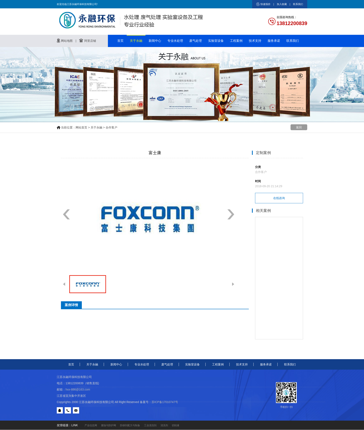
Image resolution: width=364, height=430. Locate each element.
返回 (299, 127)
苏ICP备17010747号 (165, 402)
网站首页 (81, 127)
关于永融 (136, 40)
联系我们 (298, 4)
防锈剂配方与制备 (130, 425)
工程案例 (236, 40)
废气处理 (195, 40)
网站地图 (67, 40)
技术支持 (255, 40)
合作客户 (111, 127)
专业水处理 (175, 40)
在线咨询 (279, 198)
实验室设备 (216, 40)
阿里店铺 (90, 40)
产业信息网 (91, 425)
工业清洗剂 (150, 425)
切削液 (175, 425)
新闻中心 (155, 40)
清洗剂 (164, 425)
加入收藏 (282, 4)
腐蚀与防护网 (108, 425)
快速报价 (265, 4)
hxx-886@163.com (78, 389)
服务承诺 (274, 40)
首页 (120, 40)
